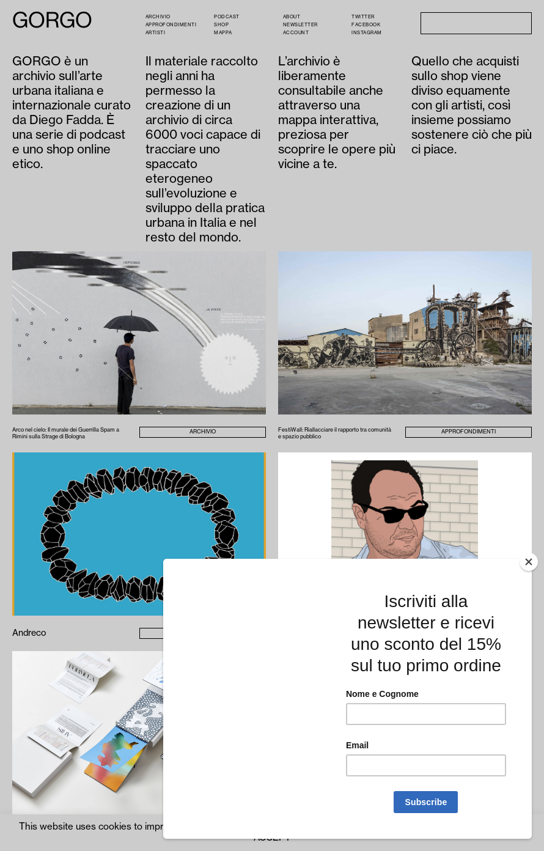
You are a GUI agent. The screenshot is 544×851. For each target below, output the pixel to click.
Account (296, 33)
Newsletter (300, 25)
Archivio (158, 17)
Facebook (365, 25)
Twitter (363, 17)
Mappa (223, 33)
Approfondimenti (171, 25)
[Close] (529, 562)
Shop (221, 25)
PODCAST (227, 17)
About (292, 17)
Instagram (366, 33)
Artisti (155, 33)
